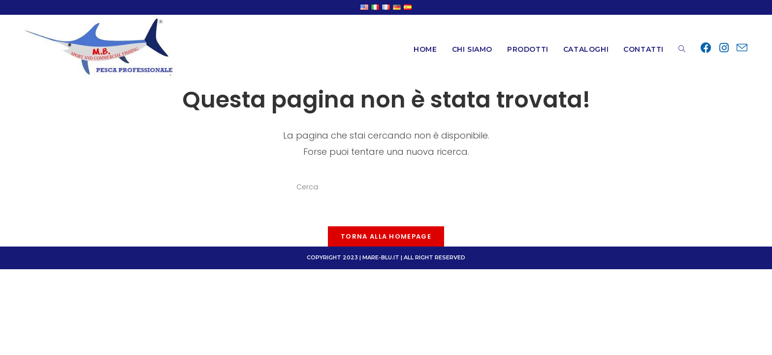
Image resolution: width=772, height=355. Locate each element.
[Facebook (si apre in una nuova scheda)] (706, 48)
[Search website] (682, 49)
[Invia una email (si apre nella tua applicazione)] (742, 48)
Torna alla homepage (386, 236)
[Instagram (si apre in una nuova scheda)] (724, 48)
